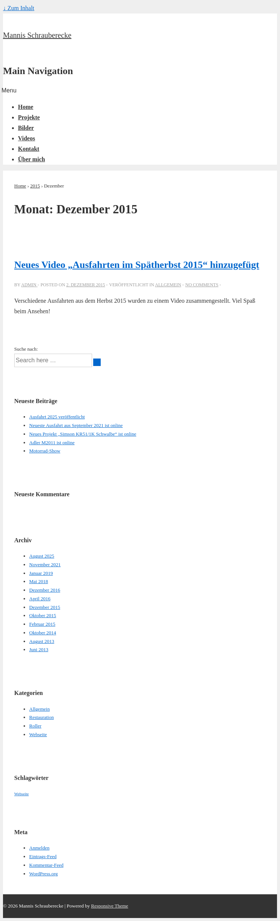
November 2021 (45, 564)
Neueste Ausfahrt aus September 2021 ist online (76, 425)
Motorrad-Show (44, 451)
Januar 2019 (41, 573)
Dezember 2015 (44, 607)
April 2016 (40, 598)
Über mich (31, 159)
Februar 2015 (42, 624)
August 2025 (41, 556)
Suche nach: (26, 349)
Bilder (26, 128)
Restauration (41, 717)
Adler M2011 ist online (51, 442)
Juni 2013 (38, 649)
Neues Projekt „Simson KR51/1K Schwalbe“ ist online (82, 434)
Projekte (29, 117)
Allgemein (168, 284)
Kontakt (28, 149)
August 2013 (41, 641)
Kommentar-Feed (46, 865)
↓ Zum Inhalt (18, 8)
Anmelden (39, 848)
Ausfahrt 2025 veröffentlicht (57, 417)
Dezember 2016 (44, 590)
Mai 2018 (38, 581)
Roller (35, 726)
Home (25, 107)
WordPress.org (43, 873)
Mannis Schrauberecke (37, 35)
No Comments (201, 284)
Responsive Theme (109, 906)
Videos (26, 138)
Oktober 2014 (42, 632)
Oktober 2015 (42, 615)
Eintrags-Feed (43, 856)
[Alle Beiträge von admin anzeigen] (29, 284)
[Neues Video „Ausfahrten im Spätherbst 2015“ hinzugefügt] (85, 284)
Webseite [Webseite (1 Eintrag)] (21, 794)
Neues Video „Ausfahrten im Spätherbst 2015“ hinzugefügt (136, 264)
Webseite (38, 734)
